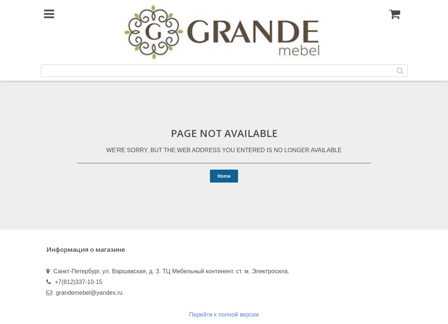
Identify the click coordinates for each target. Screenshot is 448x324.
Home (224, 176)
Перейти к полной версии (224, 314)
